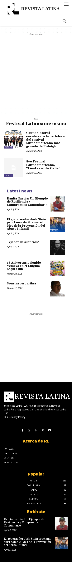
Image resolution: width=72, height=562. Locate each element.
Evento (8, 147)
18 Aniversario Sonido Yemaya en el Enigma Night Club (24, 266)
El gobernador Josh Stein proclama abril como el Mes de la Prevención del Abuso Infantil (26, 224)
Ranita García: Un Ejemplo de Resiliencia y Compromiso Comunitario (27, 202)
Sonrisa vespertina (21, 283)
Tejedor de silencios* (23, 242)
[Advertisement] (36, 72)
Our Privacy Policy (14, 417)
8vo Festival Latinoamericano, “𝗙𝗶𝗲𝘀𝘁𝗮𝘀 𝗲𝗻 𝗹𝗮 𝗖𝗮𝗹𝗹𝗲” (43, 165)
